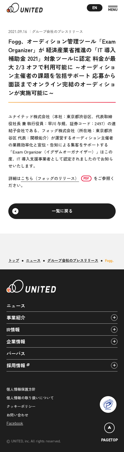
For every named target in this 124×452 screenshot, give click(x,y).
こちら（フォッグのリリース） (50, 178)
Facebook (14, 423)
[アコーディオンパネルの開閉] (114, 317)
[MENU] (113, 8)
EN (94, 7)
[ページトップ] (109, 433)
